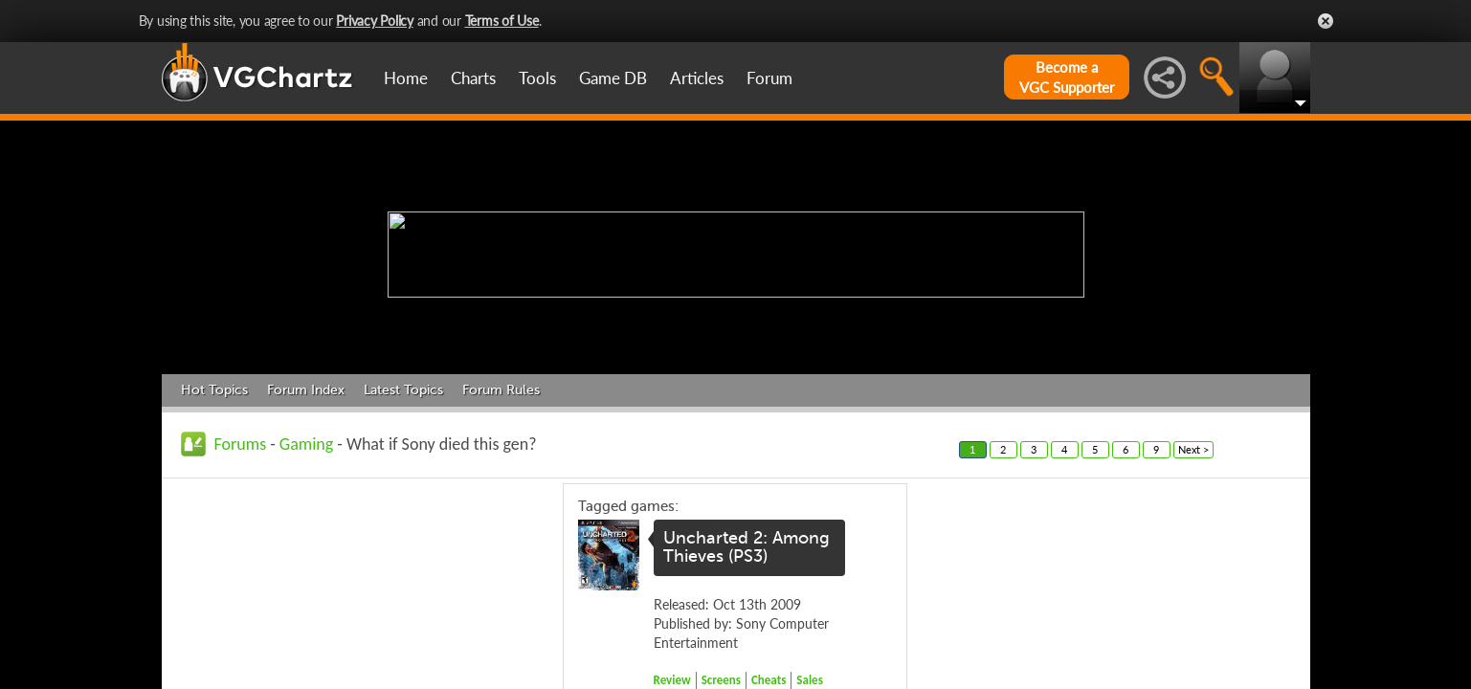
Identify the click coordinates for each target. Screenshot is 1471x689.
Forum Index (306, 390)
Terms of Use (502, 20)
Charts (473, 78)
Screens (721, 680)
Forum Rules (501, 390)
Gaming (306, 444)
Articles (697, 78)
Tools (537, 78)
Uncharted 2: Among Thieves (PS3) (746, 547)
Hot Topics (214, 390)
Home (406, 78)
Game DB (613, 78)
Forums (240, 444)
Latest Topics (403, 390)
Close (1325, 21)
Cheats (768, 680)
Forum (769, 78)
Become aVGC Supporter (1066, 77)
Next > (1193, 449)
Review (672, 680)
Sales (809, 680)
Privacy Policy (374, 20)
